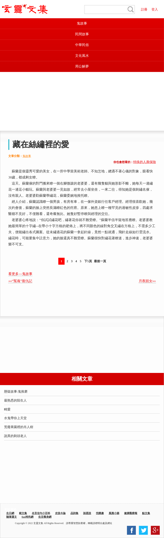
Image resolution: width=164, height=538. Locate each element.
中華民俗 (82, 45)
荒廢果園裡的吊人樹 (18, 427)
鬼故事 (82, 23)
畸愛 (7, 409)
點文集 (146, 513)
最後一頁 (100, 261)
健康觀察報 (130, 513)
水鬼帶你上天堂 (15, 418)
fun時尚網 (27, 516)
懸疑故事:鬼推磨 (16, 391)
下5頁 (88, 261)
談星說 (87, 513)
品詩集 (74, 513)
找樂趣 (100, 513)
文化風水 (82, 56)
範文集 (23, 513)
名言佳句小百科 (41, 513)
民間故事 (82, 34)
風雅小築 (114, 513)
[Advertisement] (82, 101)
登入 (154, 9)
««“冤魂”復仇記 (20, 281)
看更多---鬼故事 (20, 274)
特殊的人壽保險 (144, 162)
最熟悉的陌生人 (15, 400)
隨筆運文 (11, 516)
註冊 (144, 9)
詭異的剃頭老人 (15, 436)
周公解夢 (82, 66)
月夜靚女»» (147, 281)
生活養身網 (44, 516)
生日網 (10, 513)
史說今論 (60, 513)
